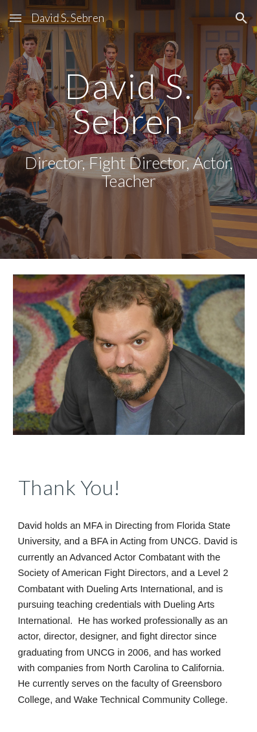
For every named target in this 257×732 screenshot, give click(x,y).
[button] (15, 18)
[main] (129, 129)
